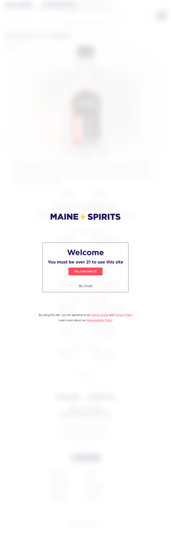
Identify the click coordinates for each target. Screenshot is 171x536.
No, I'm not (85, 285)
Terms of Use (100, 314)
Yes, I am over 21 (85, 271)
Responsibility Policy (99, 320)
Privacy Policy (123, 314)
